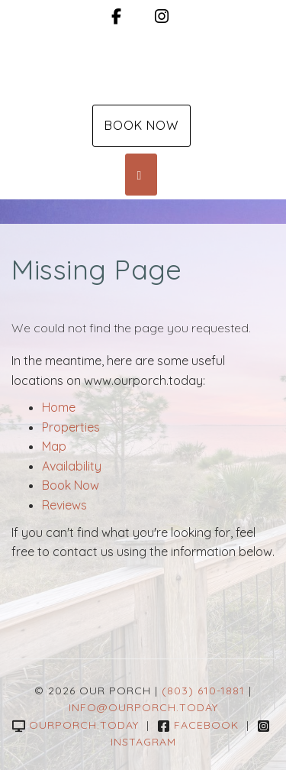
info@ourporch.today (143, 707)
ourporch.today (75, 725)
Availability (71, 466)
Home (59, 407)
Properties (71, 427)
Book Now (141, 125)
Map (54, 446)
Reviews (64, 505)
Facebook (198, 725)
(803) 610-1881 (203, 690)
